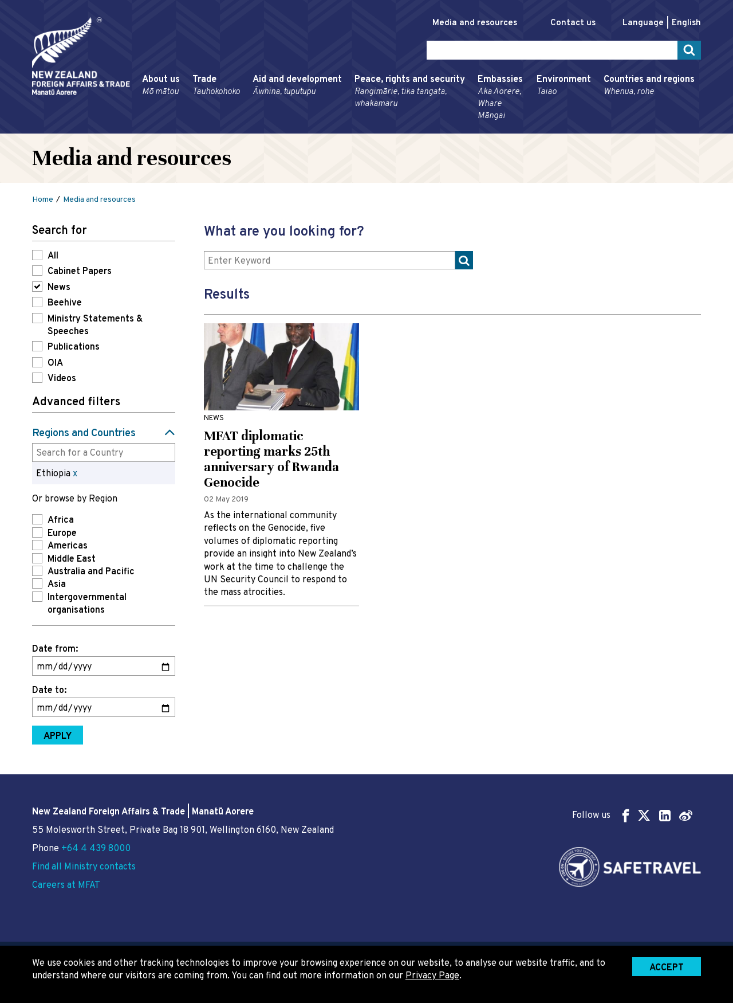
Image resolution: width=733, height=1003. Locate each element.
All (53, 256)
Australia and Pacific (91, 572)
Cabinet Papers (80, 271)
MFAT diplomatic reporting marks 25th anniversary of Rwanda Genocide (271, 459)
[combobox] (103, 452)
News (59, 287)
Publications (74, 347)
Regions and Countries (84, 433)
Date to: (49, 690)
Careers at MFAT (66, 885)
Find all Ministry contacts (84, 867)
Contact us (573, 23)
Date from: (55, 649)
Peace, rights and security (409, 92)
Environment (564, 86)
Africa (61, 520)
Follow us (632, 815)
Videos (62, 379)
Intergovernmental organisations (87, 604)
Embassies (501, 98)
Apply (58, 736)
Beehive (65, 303)
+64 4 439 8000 (96, 849)
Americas (68, 546)
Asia (57, 584)
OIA (55, 363)
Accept (666, 968)
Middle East (72, 559)
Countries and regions (649, 86)
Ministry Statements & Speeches (95, 326)
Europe (62, 533)
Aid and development (297, 86)
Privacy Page (432, 976)
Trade (216, 86)
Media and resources (474, 23)
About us (161, 86)
